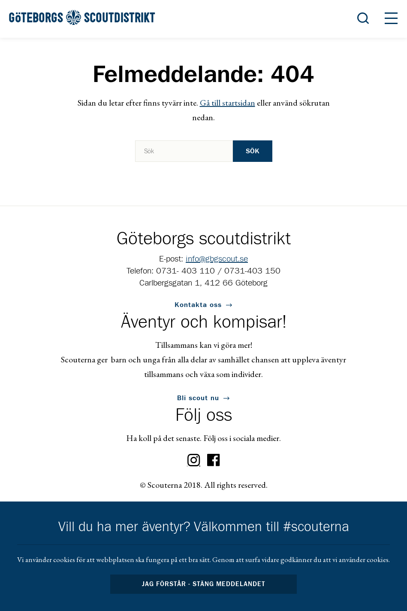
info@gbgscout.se (217, 259)
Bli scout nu (198, 398)
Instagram (194, 460)
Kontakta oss (198, 304)
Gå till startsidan (227, 102)
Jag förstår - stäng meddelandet (203, 584)
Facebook (214, 460)
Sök (252, 151)
